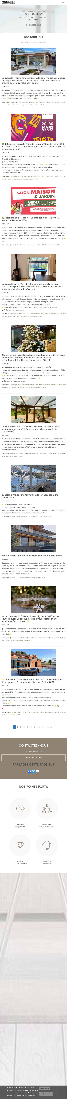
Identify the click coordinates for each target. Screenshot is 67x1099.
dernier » (49, 727)
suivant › (41, 727)
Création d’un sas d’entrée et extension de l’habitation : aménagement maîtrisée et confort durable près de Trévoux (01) (30, 429)
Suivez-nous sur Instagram (33, 11)
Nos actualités (42, 42)
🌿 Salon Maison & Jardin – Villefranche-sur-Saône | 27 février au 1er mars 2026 (30, 219)
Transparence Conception (29, 42)
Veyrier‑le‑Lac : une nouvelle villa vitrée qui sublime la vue (31, 555)
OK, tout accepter (44, 1088)
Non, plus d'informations (46, 1094)
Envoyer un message (33, 758)
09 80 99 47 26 (35, 751)
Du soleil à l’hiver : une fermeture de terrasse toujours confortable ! (29, 496)
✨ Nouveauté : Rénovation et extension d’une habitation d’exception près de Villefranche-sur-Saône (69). (31, 681)
